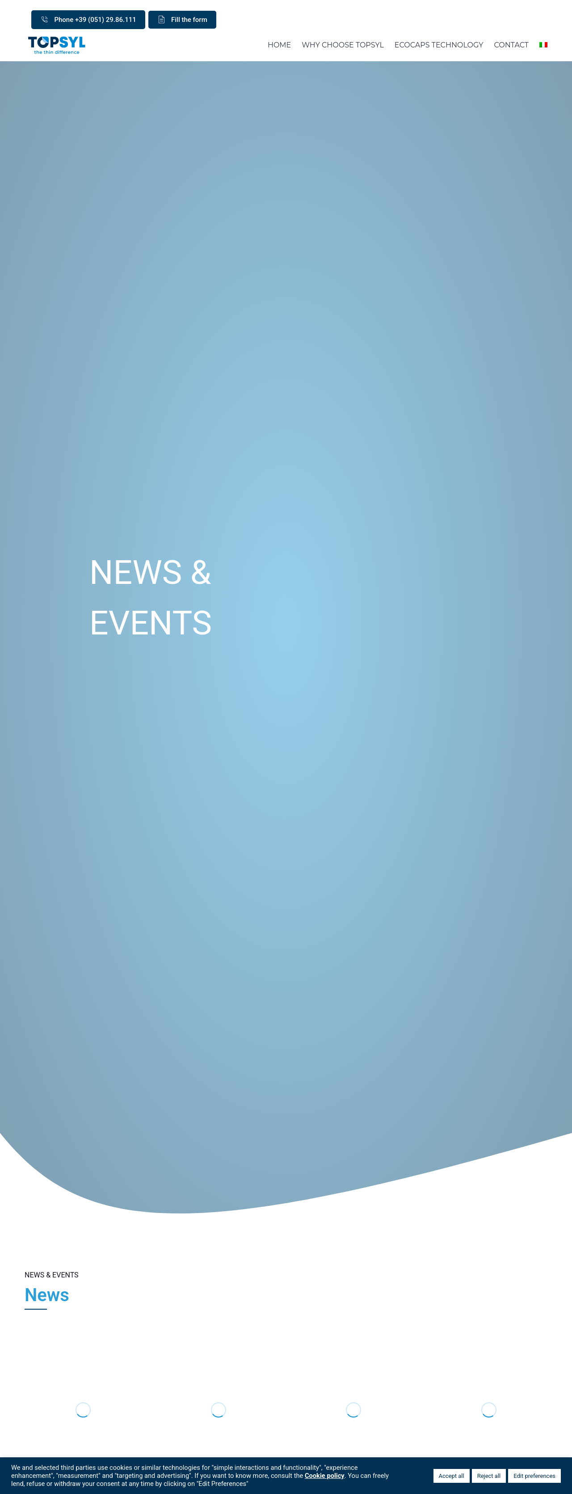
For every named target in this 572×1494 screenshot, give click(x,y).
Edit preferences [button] (534, 1476)
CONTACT (511, 45)
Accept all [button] (451, 1476)
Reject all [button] (489, 1476)
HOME (279, 45)
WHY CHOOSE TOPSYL (342, 45)
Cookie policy (325, 1476)
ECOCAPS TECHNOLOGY (439, 45)
